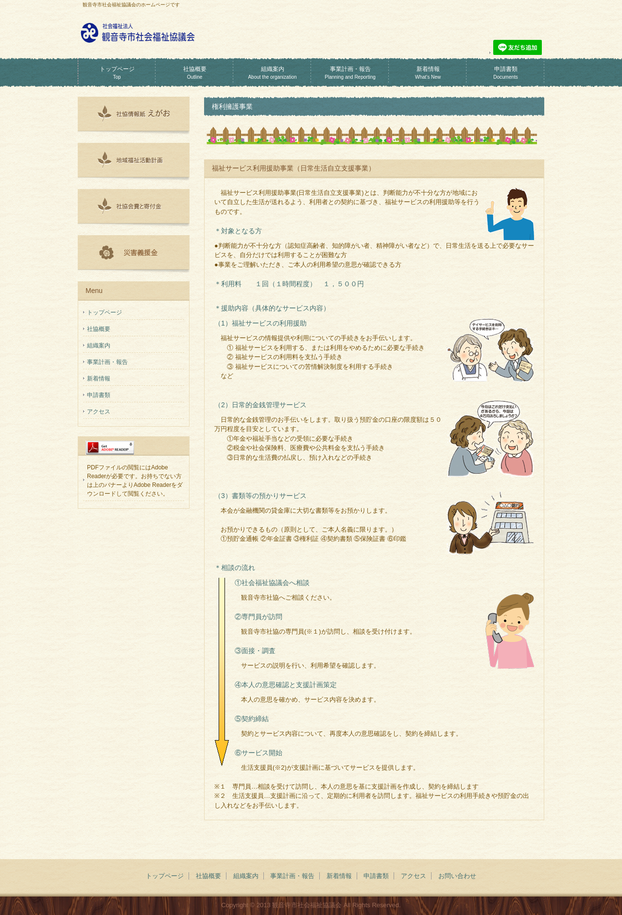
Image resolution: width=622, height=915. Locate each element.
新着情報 (428, 73)
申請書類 (505, 73)
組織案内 (272, 73)
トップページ (117, 73)
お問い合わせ (457, 876)
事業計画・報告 (350, 73)
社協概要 (195, 73)
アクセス (98, 411)
